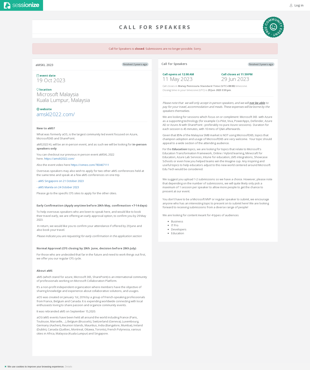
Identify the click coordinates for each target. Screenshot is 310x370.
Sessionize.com (21, 5)
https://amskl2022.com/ (59, 158)
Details (68, 366)
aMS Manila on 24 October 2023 (58, 187)
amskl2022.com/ (56, 114)
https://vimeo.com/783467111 (90, 165)
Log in (297, 5)
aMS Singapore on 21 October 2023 (61, 181)
